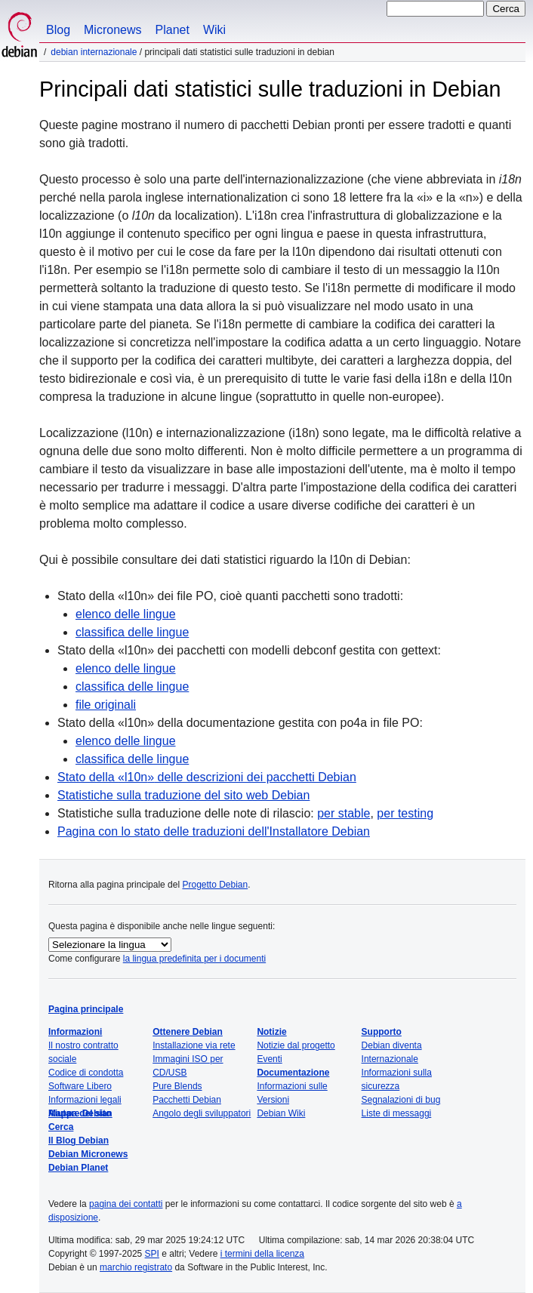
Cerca (60, 1127)
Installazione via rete (194, 1045)
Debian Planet (78, 1167)
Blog (58, 29)
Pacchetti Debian (187, 1099)
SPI (152, 1253)
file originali (105, 704)
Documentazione (293, 1072)
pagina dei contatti (125, 1204)
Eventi (269, 1059)
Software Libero (80, 1086)
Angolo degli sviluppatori (202, 1113)
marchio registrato (136, 1267)
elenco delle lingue (125, 614)
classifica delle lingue (132, 632)
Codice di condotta (85, 1072)
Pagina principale (85, 1009)
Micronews (112, 29)
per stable (343, 813)
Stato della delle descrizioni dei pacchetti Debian (206, 777)
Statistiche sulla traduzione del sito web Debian (183, 795)
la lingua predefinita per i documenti (194, 958)
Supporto (382, 1032)
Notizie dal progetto (295, 1045)
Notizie (271, 1032)
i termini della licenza (262, 1253)
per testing (405, 813)
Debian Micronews (88, 1154)
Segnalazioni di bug (401, 1099)
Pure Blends (177, 1086)
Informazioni (75, 1032)
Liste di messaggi (397, 1113)
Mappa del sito (79, 1113)
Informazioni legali (85, 1099)
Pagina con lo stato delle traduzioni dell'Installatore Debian (213, 831)
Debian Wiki (281, 1113)
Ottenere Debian (188, 1032)
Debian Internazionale (94, 52)
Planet (172, 29)
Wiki (214, 29)
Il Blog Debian (78, 1140)
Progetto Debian (215, 884)
